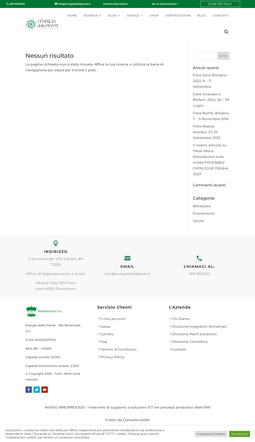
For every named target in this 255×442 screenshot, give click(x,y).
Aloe (112, 15)
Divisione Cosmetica (190, 342)
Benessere (202, 206)
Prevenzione (203, 213)
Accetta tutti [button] (240, 433)
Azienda (90, 15)
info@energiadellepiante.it (73, 3)
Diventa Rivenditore (117, 3)
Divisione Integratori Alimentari (199, 327)
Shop (154, 15)
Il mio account (113, 319)
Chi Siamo (181, 319)
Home (72, 15)
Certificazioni (178, 15)
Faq (103, 342)
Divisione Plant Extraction (194, 334)
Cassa (105, 327)
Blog (201, 15)
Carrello (107, 334)
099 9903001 (15, 3)
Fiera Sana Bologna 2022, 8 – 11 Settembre (210, 81)
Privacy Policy (112, 357)
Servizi (133, 15)
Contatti (221, 15)
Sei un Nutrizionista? (166, 3)
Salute (198, 221)
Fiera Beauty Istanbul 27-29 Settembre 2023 (206, 132)
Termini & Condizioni (118, 349)
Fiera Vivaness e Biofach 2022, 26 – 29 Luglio (211, 100)
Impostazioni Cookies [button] (211, 433)
